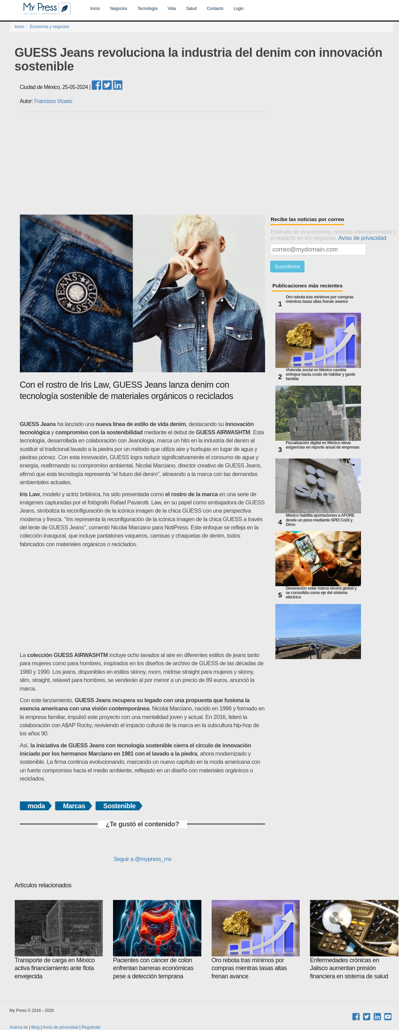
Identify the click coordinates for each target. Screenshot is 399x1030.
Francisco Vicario (53, 101)
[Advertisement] (206, 163)
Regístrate (91, 1027)
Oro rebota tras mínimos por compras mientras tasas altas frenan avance (319, 299)
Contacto (215, 8)
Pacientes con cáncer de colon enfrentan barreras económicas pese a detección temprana (157, 940)
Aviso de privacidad (362, 238)
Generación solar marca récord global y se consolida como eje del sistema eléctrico (321, 593)
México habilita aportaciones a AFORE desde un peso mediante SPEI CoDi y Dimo (320, 520)
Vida (172, 8)
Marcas (74, 806)
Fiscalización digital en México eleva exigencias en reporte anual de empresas (322, 445)
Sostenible (119, 806)
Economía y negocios (49, 26)
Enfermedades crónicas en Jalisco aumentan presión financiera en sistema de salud (354, 940)
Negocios (118, 8)
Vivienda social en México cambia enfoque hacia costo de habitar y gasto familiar (320, 374)
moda (36, 806)
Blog (35, 1027)
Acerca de (19, 1027)
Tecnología (148, 8)
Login (239, 8)
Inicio (95, 8)
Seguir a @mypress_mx (142, 859)
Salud (191, 8)
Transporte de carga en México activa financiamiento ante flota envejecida (59, 940)
